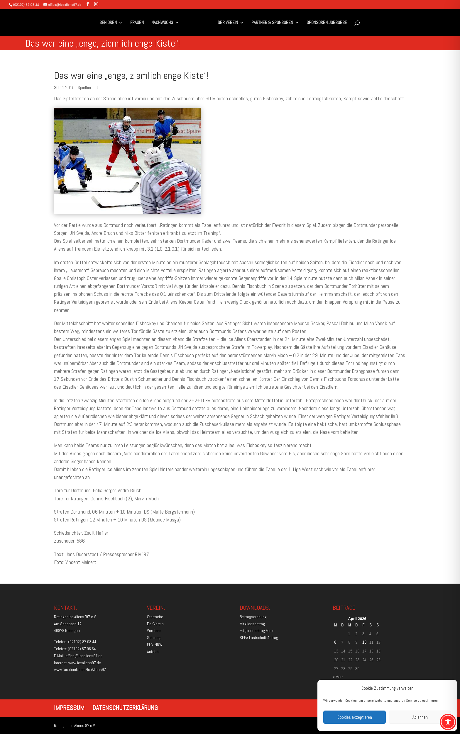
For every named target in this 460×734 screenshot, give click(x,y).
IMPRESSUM (69, 708)
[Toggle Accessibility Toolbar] (448, 722)
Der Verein (155, 623)
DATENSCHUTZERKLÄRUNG (125, 708)
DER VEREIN (228, 23)
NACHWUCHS (162, 23)
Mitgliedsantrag (252, 623)
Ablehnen (420, 717)
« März (338, 676)
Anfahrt (153, 651)
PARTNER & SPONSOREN (272, 23)
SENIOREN (108, 23)
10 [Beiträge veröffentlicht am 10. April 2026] (364, 642)
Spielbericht (88, 87)
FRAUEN (137, 23)
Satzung (153, 637)
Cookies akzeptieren (354, 717)
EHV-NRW (155, 644)
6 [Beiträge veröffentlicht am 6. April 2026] (335, 642)
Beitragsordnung (253, 616)
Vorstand (154, 630)
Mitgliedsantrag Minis (257, 630)
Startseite (155, 616)
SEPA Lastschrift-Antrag (259, 637)
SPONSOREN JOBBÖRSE (327, 23)
